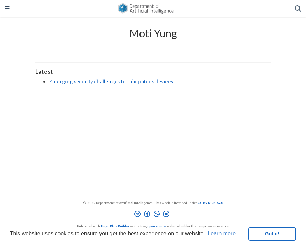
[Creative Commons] (153, 215)
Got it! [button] (272, 233)
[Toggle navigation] (7, 9)
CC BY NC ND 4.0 (210, 203)
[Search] (298, 9)
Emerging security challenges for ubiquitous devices (111, 82)
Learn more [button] (222, 233)
